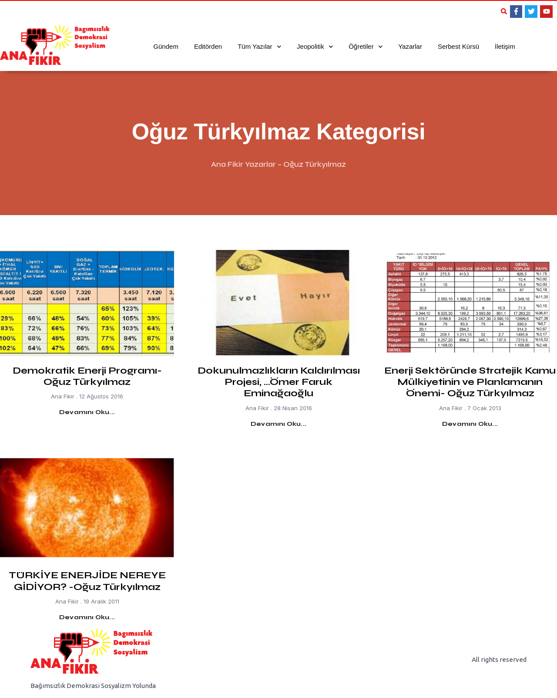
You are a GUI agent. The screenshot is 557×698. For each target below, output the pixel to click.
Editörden (208, 46)
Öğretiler (366, 47)
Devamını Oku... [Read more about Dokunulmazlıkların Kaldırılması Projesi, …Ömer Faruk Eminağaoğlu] (278, 424)
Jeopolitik (315, 47)
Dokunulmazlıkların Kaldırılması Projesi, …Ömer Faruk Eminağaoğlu (279, 382)
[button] (504, 11)
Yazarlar (410, 46)
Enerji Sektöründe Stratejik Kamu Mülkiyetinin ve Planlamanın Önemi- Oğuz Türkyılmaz (470, 382)
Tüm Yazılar (259, 47)
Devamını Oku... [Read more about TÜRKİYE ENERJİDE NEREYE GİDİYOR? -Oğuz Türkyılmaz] (87, 617)
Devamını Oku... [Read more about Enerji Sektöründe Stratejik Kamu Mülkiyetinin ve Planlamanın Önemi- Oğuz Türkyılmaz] (470, 424)
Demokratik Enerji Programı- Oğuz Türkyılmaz (87, 376)
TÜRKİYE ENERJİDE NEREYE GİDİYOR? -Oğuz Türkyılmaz (87, 581)
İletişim (505, 46)
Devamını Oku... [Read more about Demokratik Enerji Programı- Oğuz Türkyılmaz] (87, 412)
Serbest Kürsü (458, 46)
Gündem (165, 46)
